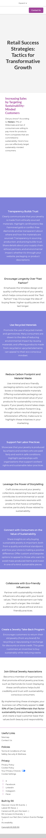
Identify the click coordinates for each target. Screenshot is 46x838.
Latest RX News (9, 808)
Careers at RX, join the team (14, 811)
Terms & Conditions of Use (13, 751)
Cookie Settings (8, 774)
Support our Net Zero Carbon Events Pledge (22, 817)
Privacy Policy (7, 765)
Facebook (8, 784)
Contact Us (6, 740)
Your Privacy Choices (13, 771)
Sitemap (5, 737)
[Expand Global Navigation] (23, 3)
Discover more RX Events (13, 805)
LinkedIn (7, 787)
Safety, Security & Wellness (13, 754)
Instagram (8, 791)
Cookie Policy (7, 768)
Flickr (6, 794)
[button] (36, 10)
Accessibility (7, 822)
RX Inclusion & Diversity (12, 814)
